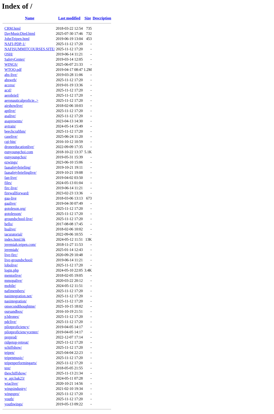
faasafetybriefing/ (17, 167)
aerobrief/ (11, 95)
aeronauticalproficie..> (21, 100)
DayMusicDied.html (19, 34)
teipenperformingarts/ (20, 363)
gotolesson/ (13, 214)
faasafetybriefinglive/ (20, 172)
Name (29, 18)
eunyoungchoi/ (15, 157)
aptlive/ (10, 111)
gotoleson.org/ (15, 209)
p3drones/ (11, 317)
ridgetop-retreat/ (16, 342)
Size (87, 18)
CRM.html (12, 28)
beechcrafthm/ (15, 131)
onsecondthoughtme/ (20, 306)
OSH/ (8, 54)
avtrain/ (10, 126)
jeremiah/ (11, 250)
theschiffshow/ (15, 373)
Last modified (69, 18)
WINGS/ (11, 64)
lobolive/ (11, 265)
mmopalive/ (13, 281)
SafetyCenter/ (14, 59)
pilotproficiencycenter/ (21, 332)
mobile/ (10, 286)
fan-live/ (10, 178)
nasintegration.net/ (18, 296)
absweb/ (10, 80)
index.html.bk (14, 239)
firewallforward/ (16, 193)
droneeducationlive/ (19, 147)
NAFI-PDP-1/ (15, 44)
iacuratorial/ (13, 234)
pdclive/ (10, 322)
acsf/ (7, 90)
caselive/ (11, 136)
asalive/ (10, 116)
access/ (9, 85)
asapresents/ (13, 121)
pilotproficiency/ (16, 327)
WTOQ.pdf (13, 70)
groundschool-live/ (18, 219)
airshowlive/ (13, 106)
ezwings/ (11, 162)
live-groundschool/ (18, 260)
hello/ (8, 224)
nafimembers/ (14, 291)
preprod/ (10, 337)
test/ (7, 368)
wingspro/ (11, 394)
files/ (8, 183)
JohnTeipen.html (16, 39)
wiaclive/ (11, 383)
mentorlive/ (13, 275)
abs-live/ (10, 75)
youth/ (9, 399)
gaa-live (10, 198)
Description (102, 18)
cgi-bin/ (10, 142)
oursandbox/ (13, 311)
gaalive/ (10, 203)
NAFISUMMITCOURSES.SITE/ (29, 49)
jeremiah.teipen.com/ (20, 245)
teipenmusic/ (14, 358)
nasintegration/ (15, 301)
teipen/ (9, 353)
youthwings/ (13, 404)
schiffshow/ (13, 347)
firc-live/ (11, 188)
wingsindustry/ (15, 389)
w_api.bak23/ (14, 378)
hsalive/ (10, 229)
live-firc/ (11, 255)
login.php (11, 270)
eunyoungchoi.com (18, 152)
